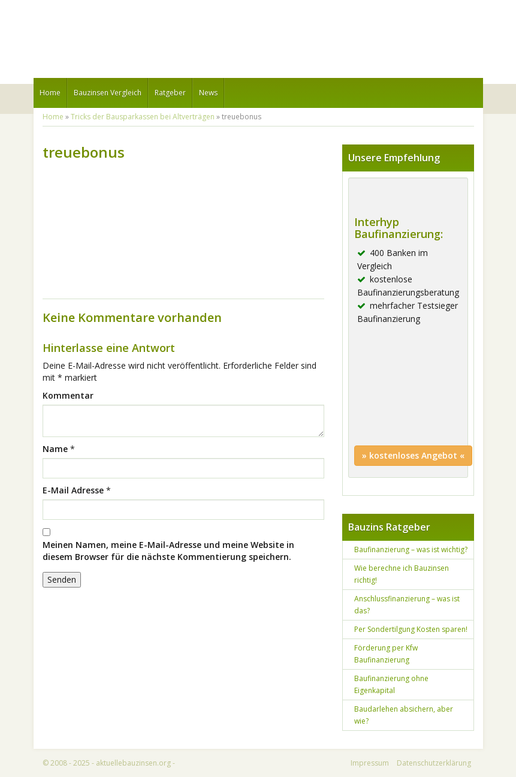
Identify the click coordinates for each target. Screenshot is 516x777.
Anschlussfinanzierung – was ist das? (407, 605)
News (208, 93)
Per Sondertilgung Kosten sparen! (410, 629)
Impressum (370, 763)
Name (55, 448)
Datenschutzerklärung (434, 763)
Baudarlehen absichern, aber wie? (403, 715)
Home (50, 93)
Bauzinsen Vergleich (107, 93)
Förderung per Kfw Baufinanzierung (386, 654)
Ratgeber (170, 93)
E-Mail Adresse (73, 490)
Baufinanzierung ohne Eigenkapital (391, 684)
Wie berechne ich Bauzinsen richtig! (401, 574)
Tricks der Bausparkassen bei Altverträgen (143, 117)
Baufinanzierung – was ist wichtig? (410, 549)
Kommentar (68, 395)
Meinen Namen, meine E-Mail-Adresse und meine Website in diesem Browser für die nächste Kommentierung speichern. (168, 550)
